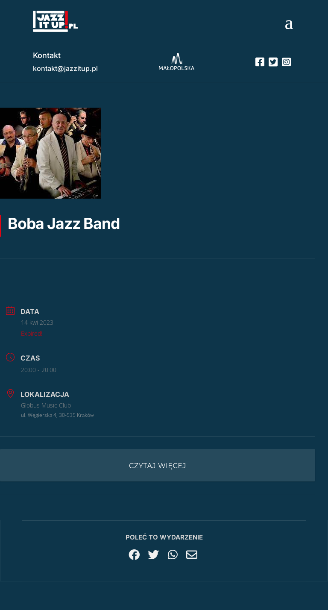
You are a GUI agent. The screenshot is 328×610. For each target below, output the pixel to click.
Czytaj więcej (157, 466)
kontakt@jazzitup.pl (65, 68)
